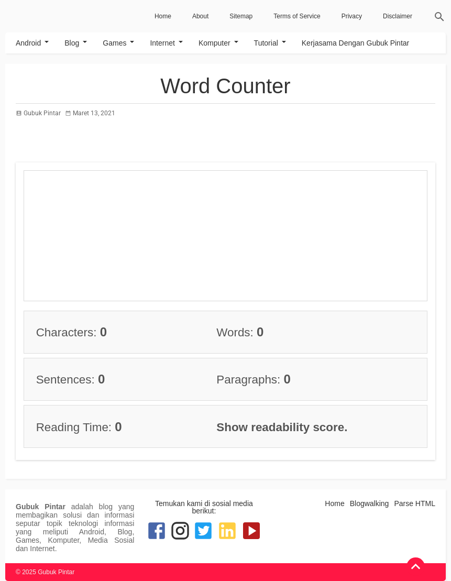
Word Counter (225, 85)
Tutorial (266, 43)
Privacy (352, 16)
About (200, 16)
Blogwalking (369, 503)
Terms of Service (296, 16)
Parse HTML (414, 503)
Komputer (214, 43)
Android (28, 43)
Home (163, 16)
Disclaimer (397, 16)
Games (114, 43)
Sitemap (240, 16)
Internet (162, 43)
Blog (71, 43)
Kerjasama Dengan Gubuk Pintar (355, 43)
